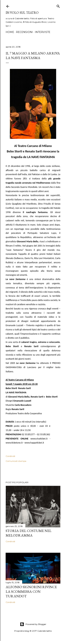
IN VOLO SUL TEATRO (22, 13)
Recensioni (24, 32)
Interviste (42, 32)
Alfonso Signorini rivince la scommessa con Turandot (31, 591)
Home (10, 32)
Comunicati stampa (16, 461)
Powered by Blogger (33, 624)
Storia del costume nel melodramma (28, 533)
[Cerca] (58, 5)
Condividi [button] (10, 456)
